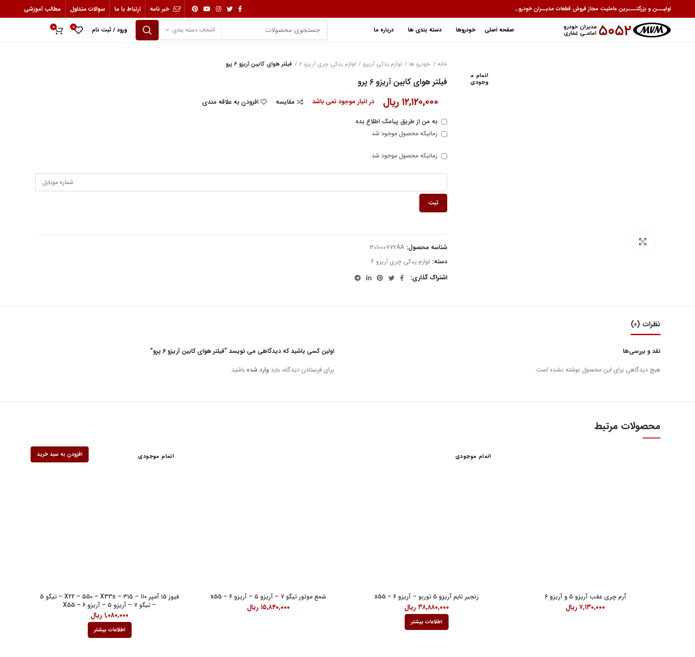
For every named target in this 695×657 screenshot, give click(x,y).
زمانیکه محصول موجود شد (409, 133)
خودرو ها (419, 64)
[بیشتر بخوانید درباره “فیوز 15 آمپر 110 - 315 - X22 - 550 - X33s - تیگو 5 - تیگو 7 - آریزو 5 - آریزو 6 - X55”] (110, 630)
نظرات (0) (645, 324)
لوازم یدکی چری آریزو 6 (327, 64)
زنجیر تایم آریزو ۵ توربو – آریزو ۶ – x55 (427, 597)
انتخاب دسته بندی (193, 30)
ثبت (433, 202)
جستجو (147, 30)
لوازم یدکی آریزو (382, 64)
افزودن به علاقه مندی (230, 102)
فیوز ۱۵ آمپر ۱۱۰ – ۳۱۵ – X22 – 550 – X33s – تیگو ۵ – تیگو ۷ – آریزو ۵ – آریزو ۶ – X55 (109, 601)
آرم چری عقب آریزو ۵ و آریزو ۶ (585, 597)
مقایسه (285, 102)
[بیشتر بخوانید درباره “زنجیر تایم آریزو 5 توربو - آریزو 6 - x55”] (427, 622)
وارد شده (258, 370)
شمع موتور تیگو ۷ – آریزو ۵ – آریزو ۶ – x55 (268, 597)
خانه (442, 64)
